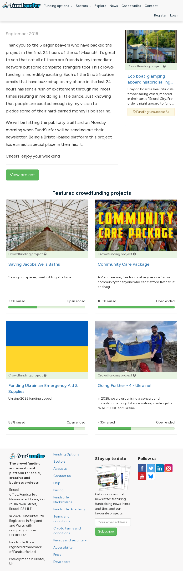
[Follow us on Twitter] (151, 468)
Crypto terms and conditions (67, 530)
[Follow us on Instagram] (168, 468)
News (114, 6)
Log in (174, 15)
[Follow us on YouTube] (142, 476)
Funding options (58, 6)
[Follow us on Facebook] (142, 468)
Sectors (83, 6)
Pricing (58, 490)
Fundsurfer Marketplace (62, 499)
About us (60, 469)
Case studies (131, 6)
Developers (61, 562)
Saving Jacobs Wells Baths (34, 264)
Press (57, 555)
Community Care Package (123, 264)
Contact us (62, 476)
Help (56, 483)
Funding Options (66, 454)
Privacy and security (70, 540)
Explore (100, 6)
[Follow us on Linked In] (160, 468)
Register (160, 15)
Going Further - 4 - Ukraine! (125, 385)
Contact (151, 6)
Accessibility (62, 547)
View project (22, 174)
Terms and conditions (61, 518)
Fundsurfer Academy (69, 509)
